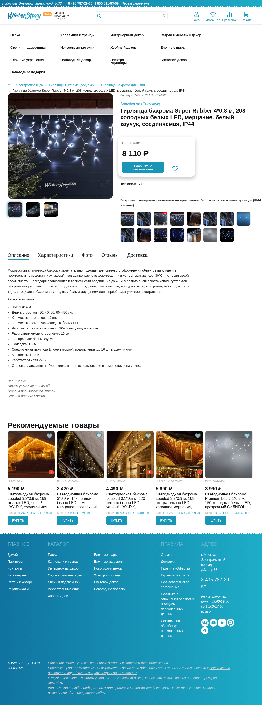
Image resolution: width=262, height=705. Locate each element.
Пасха (52, 555)
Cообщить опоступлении (143, 167)
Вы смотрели (18, 575)
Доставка (198, 8)
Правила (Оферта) (175, 568)
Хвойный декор (60, 596)
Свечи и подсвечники (64, 582)
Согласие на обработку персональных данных (172, 628)
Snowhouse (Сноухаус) (140, 104)
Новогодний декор (108, 568)
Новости (233, 8)
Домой (13, 555)
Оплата (216, 8)
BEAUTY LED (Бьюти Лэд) (35, 512)
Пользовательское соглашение (175, 584)
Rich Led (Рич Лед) (79, 512)
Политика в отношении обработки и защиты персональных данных (178, 604)
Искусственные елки (63, 589)
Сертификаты (18, 589)
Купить (18, 520)
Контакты (252, 8)
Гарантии (157, 8)
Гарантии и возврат (176, 575)
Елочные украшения (109, 561)
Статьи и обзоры (20, 582)
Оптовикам (178, 8)
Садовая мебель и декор (67, 575)
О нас (141, 8)
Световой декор (106, 582)
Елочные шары (105, 555)
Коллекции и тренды (63, 561)
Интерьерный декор (63, 568)
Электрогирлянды (107, 575)
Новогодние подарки (109, 589)
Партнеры (15, 561)
